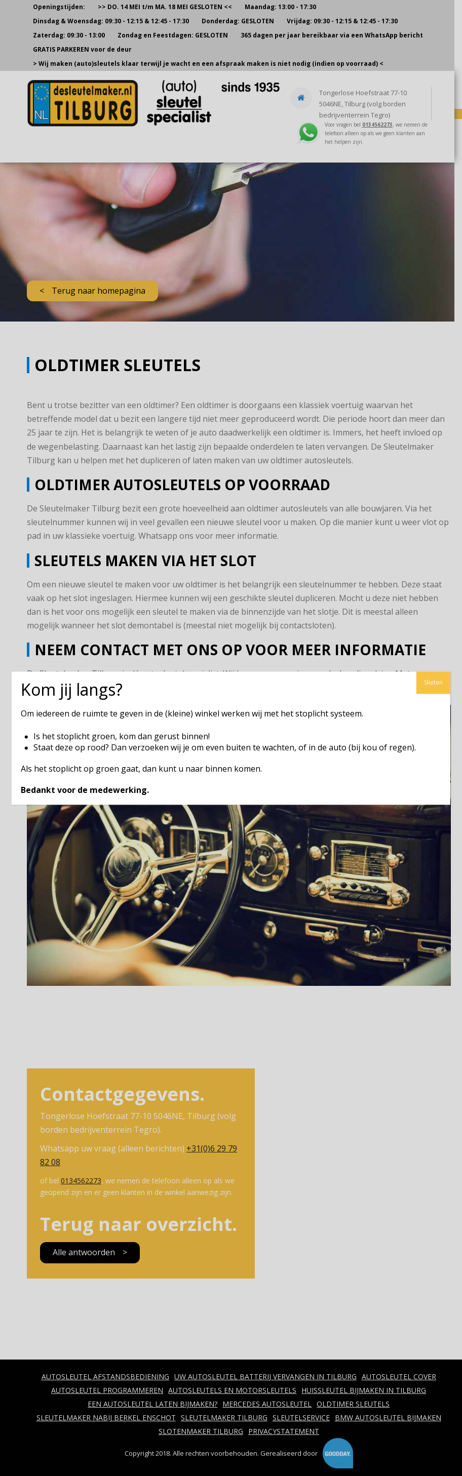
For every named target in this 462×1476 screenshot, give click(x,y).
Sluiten (433, 682)
